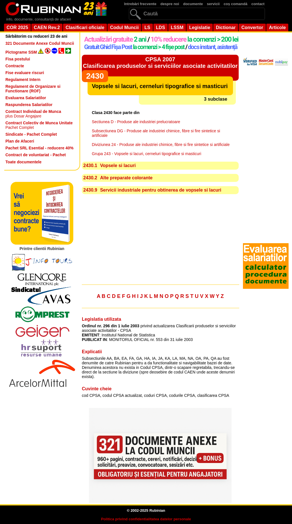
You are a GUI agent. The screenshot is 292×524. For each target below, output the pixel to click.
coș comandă (235, 4)
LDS (160, 27)
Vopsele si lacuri (118, 165)
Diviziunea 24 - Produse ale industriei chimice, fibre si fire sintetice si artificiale (161, 144)
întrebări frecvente (140, 4)
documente (193, 4)
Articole (277, 27)
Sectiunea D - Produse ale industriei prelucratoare (136, 121)
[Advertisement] (160, 240)
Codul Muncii (124, 27)
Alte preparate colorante (126, 177)
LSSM (177, 27)
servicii (213, 4)
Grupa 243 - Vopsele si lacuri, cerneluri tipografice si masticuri (146, 153)
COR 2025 (17, 27)
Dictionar (226, 27)
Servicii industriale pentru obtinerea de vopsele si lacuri (160, 190)
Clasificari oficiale (85, 27)
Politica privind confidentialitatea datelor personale (146, 519)
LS (147, 27)
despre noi (169, 4)
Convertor (252, 27)
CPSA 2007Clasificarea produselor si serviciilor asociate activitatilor (160, 62)
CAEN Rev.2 (47, 27)
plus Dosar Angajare (33, 113)
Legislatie (199, 27)
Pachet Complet (39, 125)
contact (257, 4)
